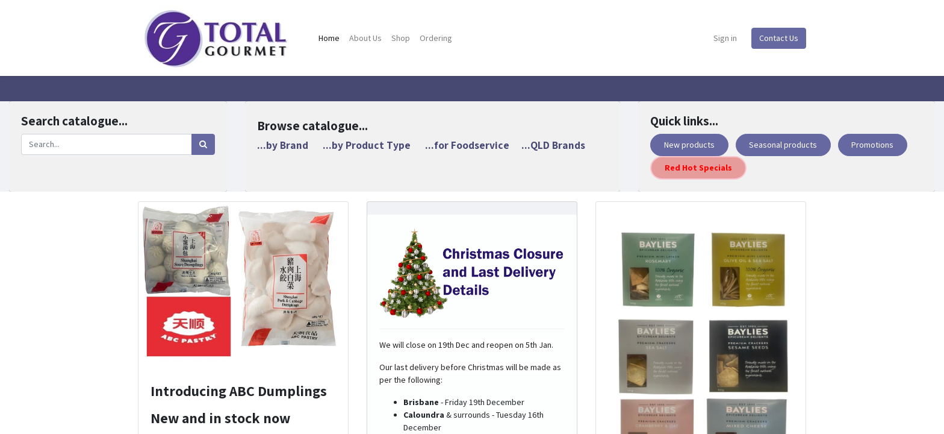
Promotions (872, 144)
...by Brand (282, 145)
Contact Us (778, 38)
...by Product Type (367, 145)
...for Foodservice (467, 145)
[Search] (203, 144)
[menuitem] (329, 38)
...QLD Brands (553, 145)
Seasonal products (783, 144)
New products (689, 144)
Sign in (725, 38)
